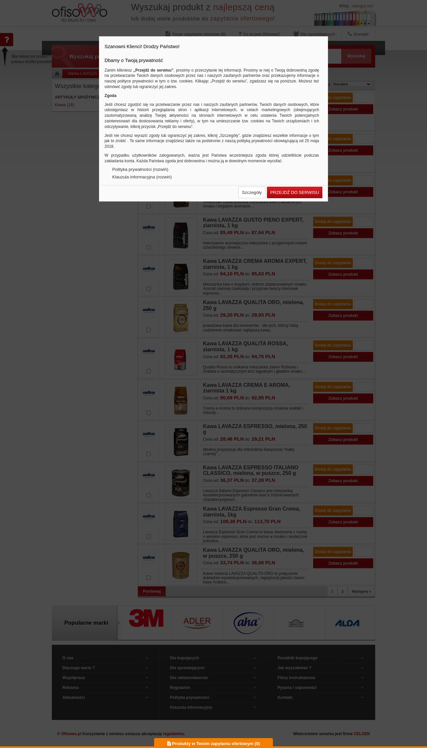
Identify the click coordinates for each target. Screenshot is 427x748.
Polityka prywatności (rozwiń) (140, 169)
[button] (251, 192)
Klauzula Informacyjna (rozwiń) (142, 177)
